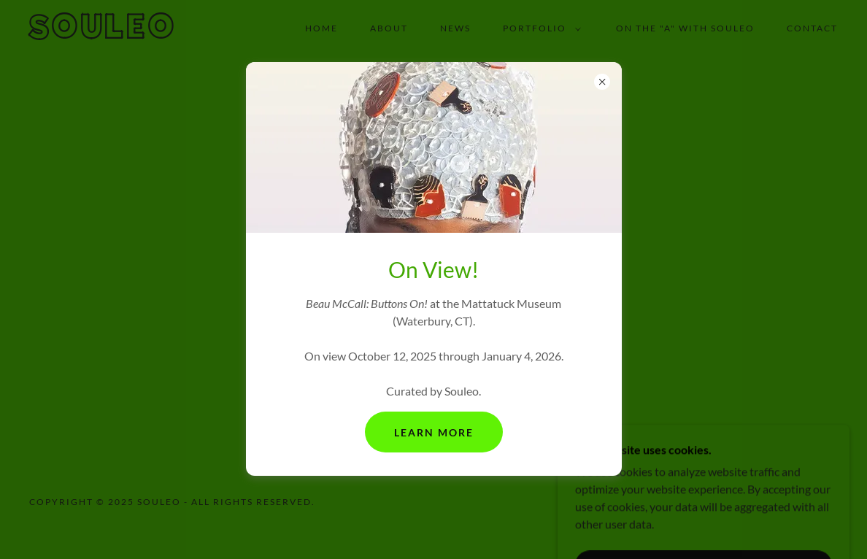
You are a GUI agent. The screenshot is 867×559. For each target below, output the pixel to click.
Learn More (434, 432)
